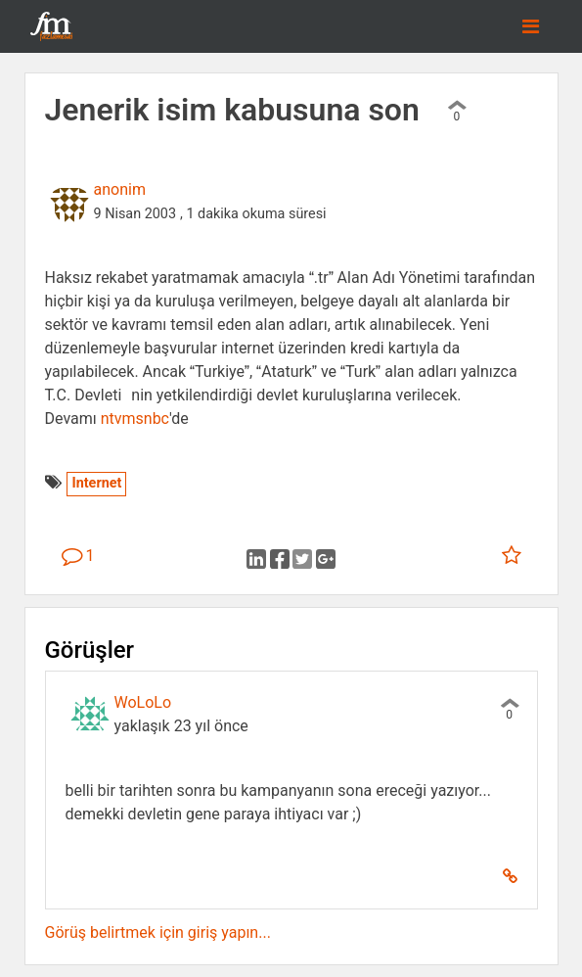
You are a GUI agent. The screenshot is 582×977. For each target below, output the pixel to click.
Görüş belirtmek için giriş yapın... (158, 932)
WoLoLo (143, 702)
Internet (96, 483)
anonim (120, 189)
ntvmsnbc (135, 418)
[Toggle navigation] (531, 26)
